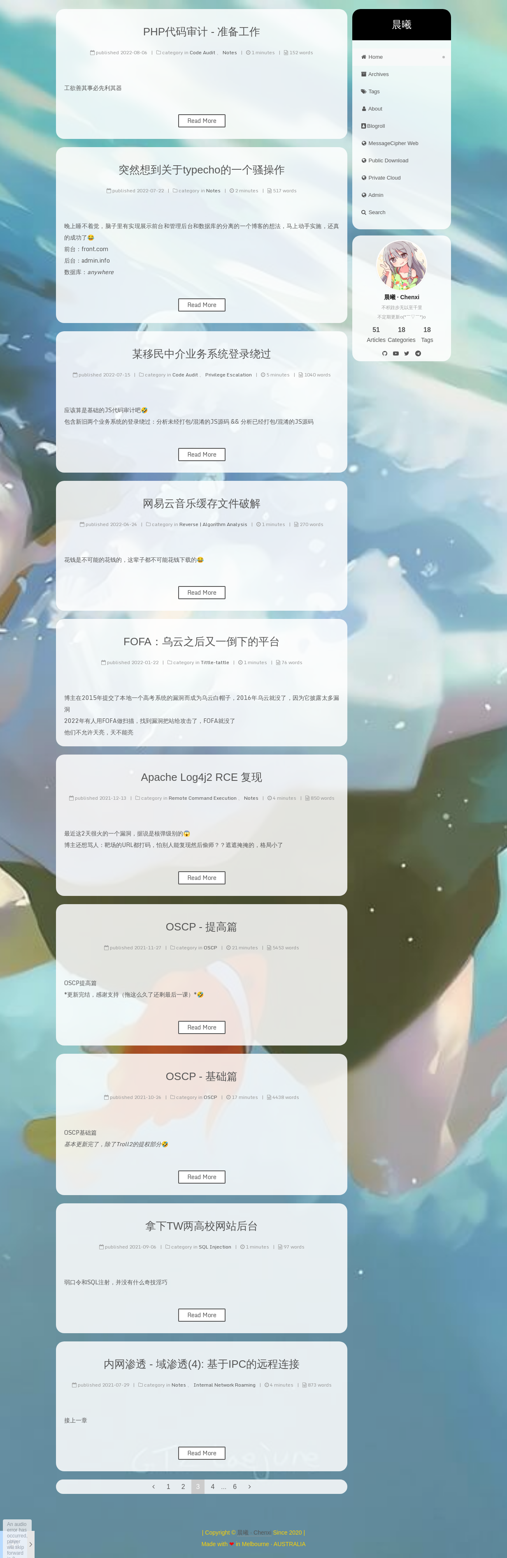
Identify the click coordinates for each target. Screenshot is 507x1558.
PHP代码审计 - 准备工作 (201, 31)
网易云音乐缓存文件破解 (201, 503)
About (371, 109)
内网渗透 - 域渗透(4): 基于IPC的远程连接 (202, 1364)
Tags (370, 91)
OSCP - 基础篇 (201, 1076)
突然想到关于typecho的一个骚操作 (201, 170)
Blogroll (372, 126)
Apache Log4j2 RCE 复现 (202, 777)
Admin (372, 195)
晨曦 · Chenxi (254, 1532)
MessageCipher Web (389, 143)
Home (371, 57)
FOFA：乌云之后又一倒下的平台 (201, 641)
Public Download (384, 160)
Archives (374, 74)
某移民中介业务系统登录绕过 (201, 354)
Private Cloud (380, 178)
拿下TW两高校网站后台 (201, 1226)
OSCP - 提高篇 (201, 927)
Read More (201, 120)
